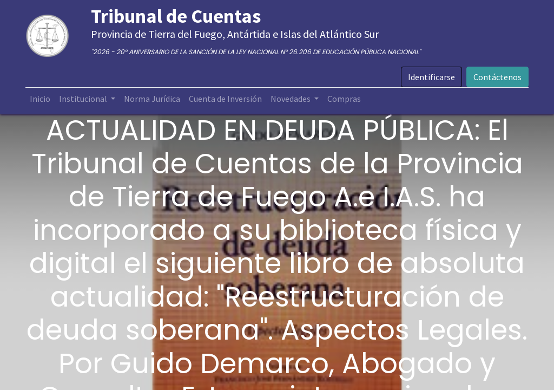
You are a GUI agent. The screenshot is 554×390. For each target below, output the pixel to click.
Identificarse (431, 77)
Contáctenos (497, 77)
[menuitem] (40, 98)
